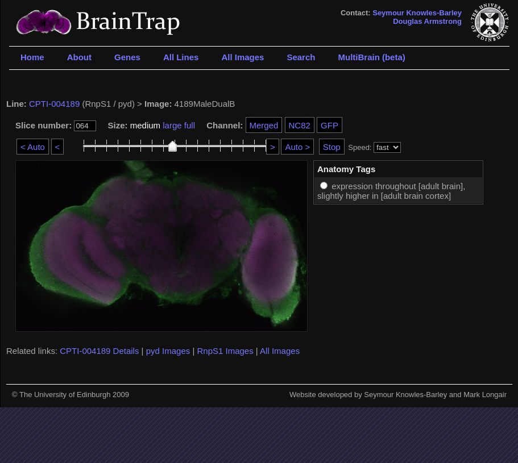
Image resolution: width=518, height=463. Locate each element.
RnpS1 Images (225, 351)
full (189, 125)
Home (32, 57)
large (172, 125)
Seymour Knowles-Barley (417, 13)
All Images (242, 57)
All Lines (181, 57)
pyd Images (168, 351)
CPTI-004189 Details (99, 351)
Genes (127, 57)
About (79, 57)
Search (301, 57)
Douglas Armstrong (427, 21)
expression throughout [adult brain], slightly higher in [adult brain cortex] (391, 191)
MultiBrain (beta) (371, 57)
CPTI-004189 (54, 104)
